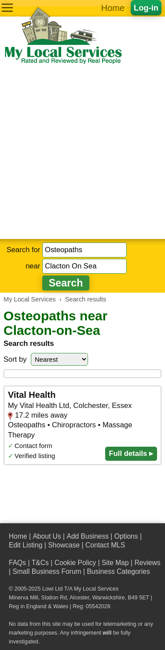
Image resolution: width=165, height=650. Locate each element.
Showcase (64, 545)
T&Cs (40, 562)
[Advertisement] (82, 152)
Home (113, 8)
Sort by (15, 359)
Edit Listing (25, 545)
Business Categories (118, 571)
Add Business (87, 536)
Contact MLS (105, 545)
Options (126, 536)
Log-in (146, 7)
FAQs (17, 562)
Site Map (115, 562)
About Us (47, 536)
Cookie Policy (75, 562)
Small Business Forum (46, 571)
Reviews (147, 562)
